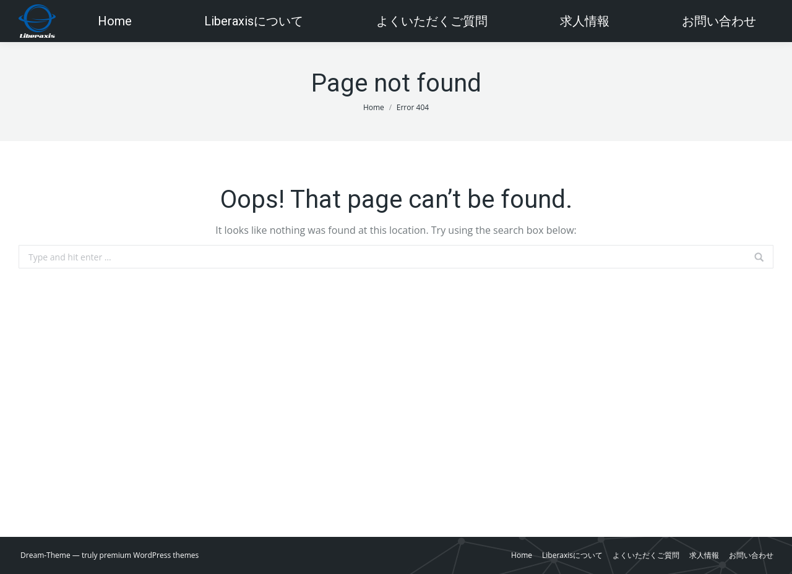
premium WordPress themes (149, 555)
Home (373, 107)
